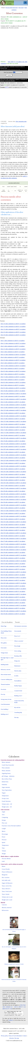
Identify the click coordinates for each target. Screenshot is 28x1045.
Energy (4, 820)
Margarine (4, 874)
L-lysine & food (18, 690)
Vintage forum (4, 652)
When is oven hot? (18, 641)
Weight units (5, 806)
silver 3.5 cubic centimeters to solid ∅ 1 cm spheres (13, 354)
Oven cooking (17, 651)
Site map (16, 717)
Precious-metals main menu (12, 7)
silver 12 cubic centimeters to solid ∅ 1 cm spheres (13, 402)
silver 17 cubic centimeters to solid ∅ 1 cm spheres (13, 429)
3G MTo (16, 675)
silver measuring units (21, 121)
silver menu (21, 7)
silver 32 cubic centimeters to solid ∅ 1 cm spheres (13, 513)
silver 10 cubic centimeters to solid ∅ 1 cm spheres (13, 390)
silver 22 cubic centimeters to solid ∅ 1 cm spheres (13, 457)
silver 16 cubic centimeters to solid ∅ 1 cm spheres (13, 424)
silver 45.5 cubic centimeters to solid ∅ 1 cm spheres (13, 588)
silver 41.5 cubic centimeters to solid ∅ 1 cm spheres (13, 566)
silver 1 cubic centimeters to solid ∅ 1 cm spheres (13, 340)
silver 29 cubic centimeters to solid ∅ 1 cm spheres (13, 496)
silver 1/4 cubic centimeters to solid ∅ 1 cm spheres (13, 323)
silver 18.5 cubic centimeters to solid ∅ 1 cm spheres (13, 438)
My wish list (17, 707)
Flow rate (4, 823)
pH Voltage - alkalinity (8, 776)
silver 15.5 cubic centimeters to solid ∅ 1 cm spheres (13, 421)
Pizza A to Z (17, 636)
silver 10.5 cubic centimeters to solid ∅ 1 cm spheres (13, 393)
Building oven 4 (18, 695)
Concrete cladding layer (6, 679)
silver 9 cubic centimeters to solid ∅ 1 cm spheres (13, 385)
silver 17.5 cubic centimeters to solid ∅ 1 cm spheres (13, 432)
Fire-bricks (3, 689)
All (11, 804)
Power (3, 837)
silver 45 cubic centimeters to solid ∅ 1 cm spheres (13, 586)
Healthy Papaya (18, 685)
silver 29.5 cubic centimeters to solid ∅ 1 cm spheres (13, 499)
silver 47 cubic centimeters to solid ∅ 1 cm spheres (13, 597)
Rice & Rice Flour (7, 779)
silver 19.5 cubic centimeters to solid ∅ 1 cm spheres (13, 443)
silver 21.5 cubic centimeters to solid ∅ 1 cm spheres (13, 455)
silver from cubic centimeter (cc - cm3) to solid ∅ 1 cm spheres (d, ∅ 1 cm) (14, 1006)
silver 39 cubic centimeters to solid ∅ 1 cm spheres (13, 552)
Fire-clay (3, 694)
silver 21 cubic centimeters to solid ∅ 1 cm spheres (13, 452)
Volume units (5, 804)
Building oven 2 (5, 714)
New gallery (4, 642)
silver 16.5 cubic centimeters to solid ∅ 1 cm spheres (13, 427)
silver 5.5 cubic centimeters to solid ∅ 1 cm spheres (13, 365)
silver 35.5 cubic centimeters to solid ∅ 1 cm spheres (13, 533)
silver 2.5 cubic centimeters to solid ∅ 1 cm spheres (13, 349)
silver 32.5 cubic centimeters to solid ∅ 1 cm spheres (13, 516)
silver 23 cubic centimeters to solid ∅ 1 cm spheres (13, 463)
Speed (3, 842)
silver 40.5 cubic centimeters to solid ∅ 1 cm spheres (13, 560)
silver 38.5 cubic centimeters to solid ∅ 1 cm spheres (13, 549)
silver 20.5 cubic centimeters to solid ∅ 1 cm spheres (13, 449)
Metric (4, 831)
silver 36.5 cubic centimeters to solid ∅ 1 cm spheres (13, 538)
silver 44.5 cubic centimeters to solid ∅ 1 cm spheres (13, 583)
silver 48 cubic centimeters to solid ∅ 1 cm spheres (13, 602)
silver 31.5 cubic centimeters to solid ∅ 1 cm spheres (13, 510)
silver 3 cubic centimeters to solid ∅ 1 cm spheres (13, 351)
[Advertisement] (14, 44)
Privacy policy (4, 1036)
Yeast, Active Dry (7, 886)
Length (4, 828)
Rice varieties (5, 877)
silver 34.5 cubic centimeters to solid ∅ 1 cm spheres (13, 527)
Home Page (3, 626)
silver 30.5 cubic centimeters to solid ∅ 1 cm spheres (13, 505)
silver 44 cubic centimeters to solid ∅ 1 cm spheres (13, 580)
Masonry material (6, 907)
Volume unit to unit (7, 897)
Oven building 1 (5, 709)
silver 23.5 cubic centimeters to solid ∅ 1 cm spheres (13, 466)
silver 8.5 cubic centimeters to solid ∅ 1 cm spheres (13, 382)
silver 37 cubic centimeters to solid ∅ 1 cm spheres (13, 541)
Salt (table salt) (6, 880)
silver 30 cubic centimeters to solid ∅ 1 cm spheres (13, 502)
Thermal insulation (5, 684)
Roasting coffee (18, 656)
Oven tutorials (17, 631)
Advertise (11, 1039)
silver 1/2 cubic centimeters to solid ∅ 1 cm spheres (13, 329)
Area (3, 814)
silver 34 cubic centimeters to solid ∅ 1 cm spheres (13, 524)
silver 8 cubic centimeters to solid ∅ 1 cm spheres (13, 379)
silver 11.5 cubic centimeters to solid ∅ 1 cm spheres (13, 399)
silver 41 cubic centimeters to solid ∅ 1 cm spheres (13, 563)
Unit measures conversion (20, 626)
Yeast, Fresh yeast (7, 891)
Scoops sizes (5, 798)
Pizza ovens (3, 638)
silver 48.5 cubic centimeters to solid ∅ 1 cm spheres (13, 605)
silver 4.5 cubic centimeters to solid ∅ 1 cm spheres (13, 360)
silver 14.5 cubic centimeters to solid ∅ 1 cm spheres (13, 416)
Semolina (4, 784)
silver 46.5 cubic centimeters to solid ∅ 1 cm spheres (13, 594)
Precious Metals (6, 858)
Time (3, 848)
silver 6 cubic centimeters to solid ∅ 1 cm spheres (13, 368)
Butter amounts (6, 762)
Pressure (4, 839)
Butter (3, 866)
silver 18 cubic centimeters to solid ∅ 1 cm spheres (13, 435)
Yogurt (4, 793)
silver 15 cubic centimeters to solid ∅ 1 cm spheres (13, 418)
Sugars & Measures (7, 883)
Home (7, 2)
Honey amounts (6, 770)
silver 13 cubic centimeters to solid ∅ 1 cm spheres (13, 407)
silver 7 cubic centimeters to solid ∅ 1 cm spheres (13, 374)
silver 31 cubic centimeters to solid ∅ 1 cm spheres (13, 507)
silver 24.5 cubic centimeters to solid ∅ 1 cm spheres (13, 471)
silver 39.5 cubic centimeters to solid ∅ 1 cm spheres (13, 555)
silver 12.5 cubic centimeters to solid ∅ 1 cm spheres (13, 404)
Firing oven (17, 661)
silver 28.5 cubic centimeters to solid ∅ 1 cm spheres (13, 494)
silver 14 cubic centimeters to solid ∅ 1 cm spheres (13, 413)
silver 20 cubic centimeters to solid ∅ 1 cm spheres (13, 446)
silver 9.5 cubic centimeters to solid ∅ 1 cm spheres (13, 388)
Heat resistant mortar (6, 674)
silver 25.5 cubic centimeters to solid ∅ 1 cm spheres (13, 477)
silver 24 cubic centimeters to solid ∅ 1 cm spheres (13, 468)
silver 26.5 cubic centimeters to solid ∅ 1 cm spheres (13, 482)
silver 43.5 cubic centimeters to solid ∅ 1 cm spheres (13, 577)
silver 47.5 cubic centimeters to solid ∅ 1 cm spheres (13, 599)
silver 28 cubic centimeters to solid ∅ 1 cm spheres (13, 491)
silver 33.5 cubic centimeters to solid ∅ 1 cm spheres (13, 521)
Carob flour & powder (8, 765)
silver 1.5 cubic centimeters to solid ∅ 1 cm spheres (13, 343)
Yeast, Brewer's (6, 888)
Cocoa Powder (6, 869)
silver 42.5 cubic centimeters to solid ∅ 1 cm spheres (13, 572)
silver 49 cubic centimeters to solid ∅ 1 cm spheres (13, 608)
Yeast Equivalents (7, 790)
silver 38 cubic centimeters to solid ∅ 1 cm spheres (13, 547)
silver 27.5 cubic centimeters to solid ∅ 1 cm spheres (13, 488)
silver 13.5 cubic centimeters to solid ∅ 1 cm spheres (13, 410)
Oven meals (3, 647)
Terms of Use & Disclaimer (15, 1036)
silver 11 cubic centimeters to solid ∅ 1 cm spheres (13, 396)
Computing (5, 817)
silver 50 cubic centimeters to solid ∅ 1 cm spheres (13, 613)
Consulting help (18, 712)
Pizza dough (17, 646)
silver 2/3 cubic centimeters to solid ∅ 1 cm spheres (13, 332)
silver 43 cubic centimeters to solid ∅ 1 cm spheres (13, 574)
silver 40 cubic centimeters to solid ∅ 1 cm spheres (13, 558)
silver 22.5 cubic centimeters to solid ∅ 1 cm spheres (13, 460)
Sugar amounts (6, 787)
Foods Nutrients (6, 801)
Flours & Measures (7, 872)
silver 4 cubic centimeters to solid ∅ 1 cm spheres (13, 357)
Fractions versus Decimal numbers (11, 825)
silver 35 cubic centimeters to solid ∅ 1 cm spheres (13, 530)
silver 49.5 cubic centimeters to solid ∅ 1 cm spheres (13, 611)
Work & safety (17, 671)
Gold (3, 861)
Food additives (17, 680)
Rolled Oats (5, 781)
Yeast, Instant (5, 894)
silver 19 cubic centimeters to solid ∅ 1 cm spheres (13, 441)
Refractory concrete (5, 669)
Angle (3, 811)
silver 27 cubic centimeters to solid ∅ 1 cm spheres (13, 485)
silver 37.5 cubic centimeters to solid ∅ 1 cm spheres (13, 544)
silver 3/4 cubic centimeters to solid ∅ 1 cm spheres (13, 335)
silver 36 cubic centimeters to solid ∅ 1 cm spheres (13, 535)
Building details (4, 664)
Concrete (4, 904)
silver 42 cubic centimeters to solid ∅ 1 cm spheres (13, 569)
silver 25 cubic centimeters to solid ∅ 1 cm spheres (13, 474)
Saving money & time (6, 699)
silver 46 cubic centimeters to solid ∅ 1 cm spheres (13, 591)
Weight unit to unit (7, 899)
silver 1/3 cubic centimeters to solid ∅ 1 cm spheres (13, 326)
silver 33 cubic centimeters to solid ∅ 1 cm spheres (13, 519)
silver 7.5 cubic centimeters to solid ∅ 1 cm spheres (13, 376)
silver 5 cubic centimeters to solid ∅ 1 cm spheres (13, 363)
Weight (4, 853)
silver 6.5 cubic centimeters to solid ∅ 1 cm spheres (13, 371)
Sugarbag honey (6, 773)
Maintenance (17, 666)
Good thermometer (5, 704)
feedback (11, 1021)
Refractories (5, 910)
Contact (25, 1036)
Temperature (5, 795)
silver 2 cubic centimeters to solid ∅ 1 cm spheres (13, 346)
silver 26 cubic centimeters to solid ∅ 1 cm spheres (13, 480)
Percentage (5, 834)
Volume (4, 850)
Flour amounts (6, 767)
